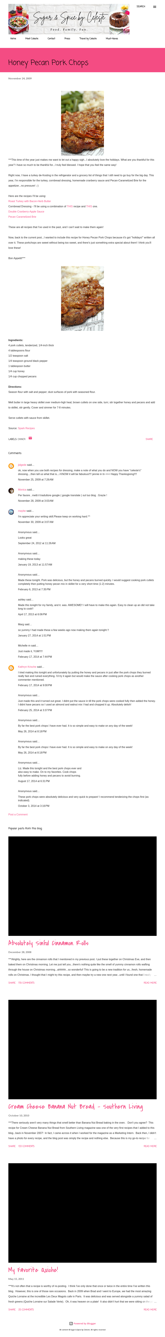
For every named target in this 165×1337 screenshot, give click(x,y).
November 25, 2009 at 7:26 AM (35, 479)
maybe (22, 510)
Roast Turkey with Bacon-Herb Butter (29, 201)
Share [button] (149, 439)
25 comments (26, 1310)
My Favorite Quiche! (33, 1270)
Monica (22, 489)
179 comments (26, 983)
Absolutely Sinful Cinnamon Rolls (48, 943)
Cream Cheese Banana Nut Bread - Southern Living (75, 1106)
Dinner (21, 439)
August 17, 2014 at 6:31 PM (34, 781)
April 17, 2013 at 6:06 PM (32, 614)
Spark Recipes (26, 428)
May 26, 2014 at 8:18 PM (32, 731)
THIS (70, 206)
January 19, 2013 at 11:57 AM (35, 564)
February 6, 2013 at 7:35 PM (34, 589)
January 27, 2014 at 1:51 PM (34, 635)
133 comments (26, 1146)
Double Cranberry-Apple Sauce (26, 211)
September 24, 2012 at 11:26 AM (37, 543)
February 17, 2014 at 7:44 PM (35, 656)
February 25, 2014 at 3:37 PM (35, 710)
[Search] (141, 7)
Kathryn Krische (27, 666)
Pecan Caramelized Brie (22, 216)
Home (11, 38)
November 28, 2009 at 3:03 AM (35, 500)
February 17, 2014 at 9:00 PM (35, 685)
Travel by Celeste (86, 38)
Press (65, 38)
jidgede (22, 464)
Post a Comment (18, 814)
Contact (49, 38)
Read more (150, 983)
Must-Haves (110, 38)
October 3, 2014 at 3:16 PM (33, 806)
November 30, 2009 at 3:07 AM (35, 522)
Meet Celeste (29, 38)
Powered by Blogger (82, 1323)
